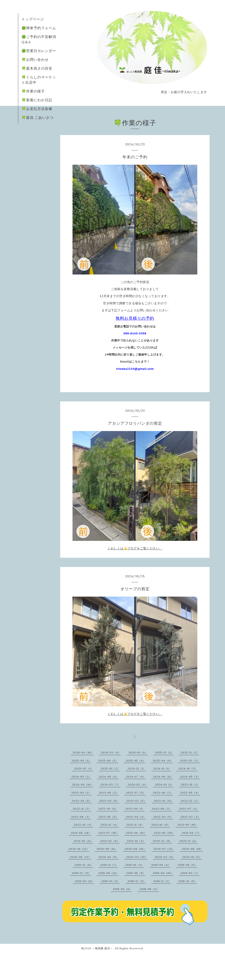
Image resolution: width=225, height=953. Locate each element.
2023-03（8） (109, 800)
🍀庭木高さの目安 (37, 68)
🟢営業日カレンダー (39, 51)
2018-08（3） (149, 889)
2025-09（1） (81, 760)
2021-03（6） (83, 841)
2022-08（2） (162, 808)
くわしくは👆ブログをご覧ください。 (134, 548)
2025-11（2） (190, 752)
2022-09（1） (135, 808)
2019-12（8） (83, 864)
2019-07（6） (81, 873)
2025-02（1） (83, 768)
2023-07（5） (136, 792)
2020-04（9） (108, 857)
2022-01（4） (83, 824)
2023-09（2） (81, 792)
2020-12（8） (162, 841)
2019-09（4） (161, 864)
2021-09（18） (187, 824)
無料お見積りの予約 (135, 318)
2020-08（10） (135, 848)
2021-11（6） (135, 824)
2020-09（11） (106, 848)
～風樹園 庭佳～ (102, 948)
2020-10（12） (79, 848)
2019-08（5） (187, 864)
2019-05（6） (135, 873)
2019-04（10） (163, 873)
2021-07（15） (108, 832)
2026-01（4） (138, 752)
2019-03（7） (190, 873)
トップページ (33, 19)
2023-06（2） (163, 792)
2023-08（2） (109, 792)
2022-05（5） (108, 816)
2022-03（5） (163, 816)
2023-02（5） (136, 800)
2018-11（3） (162, 881)
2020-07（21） (163, 848)
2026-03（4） (111, 752)
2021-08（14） (81, 832)
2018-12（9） (136, 881)
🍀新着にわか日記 (37, 100)
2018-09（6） (122, 889)
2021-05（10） (164, 832)
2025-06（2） (108, 760)
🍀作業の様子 (33, 91)
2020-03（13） (136, 857)
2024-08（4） (109, 776)
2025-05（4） (135, 760)
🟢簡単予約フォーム (39, 28)
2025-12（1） (164, 752)
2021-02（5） (110, 841)
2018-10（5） (187, 881)
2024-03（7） (110, 784)
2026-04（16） (83, 752)
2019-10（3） (134, 864)
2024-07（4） (136, 776)
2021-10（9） (160, 824)
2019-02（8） (84, 881)
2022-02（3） (190, 816)
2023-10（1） (190, 784)
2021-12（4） (109, 824)
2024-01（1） (164, 784)
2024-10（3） (188, 768)
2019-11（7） (109, 864)
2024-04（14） (82, 784)
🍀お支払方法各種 (37, 108)
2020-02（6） (165, 857)
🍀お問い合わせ (35, 59)
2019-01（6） (110, 881)
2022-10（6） (108, 808)
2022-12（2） (190, 800)
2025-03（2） (190, 760)
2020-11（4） (188, 841)
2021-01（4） (136, 841)
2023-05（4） (190, 792)
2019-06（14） (108, 873)
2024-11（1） (162, 768)
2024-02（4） (138, 784)
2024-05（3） (190, 776)
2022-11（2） (82, 808)
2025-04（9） (163, 760)
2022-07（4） (189, 808)
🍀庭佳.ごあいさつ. (38, 117)
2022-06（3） (81, 816)
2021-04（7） (191, 832)
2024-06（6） (163, 776)
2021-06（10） (136, 832)
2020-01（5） (192, 857)
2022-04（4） (136, 816)
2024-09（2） (81, 776)
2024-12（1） (136, 768)
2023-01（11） (163, 800)
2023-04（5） (82, 800)
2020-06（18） (192, 848)
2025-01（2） (110, 768)
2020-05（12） (80, 857)
